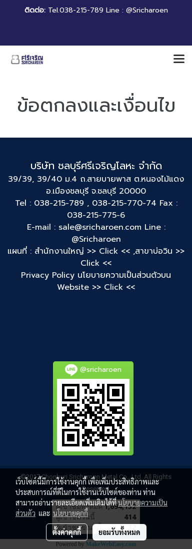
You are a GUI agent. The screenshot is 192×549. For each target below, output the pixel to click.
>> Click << (113, 287)
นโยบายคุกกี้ (70, 512)
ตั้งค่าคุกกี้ (66, 531)
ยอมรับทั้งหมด (119, 531)
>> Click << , (111, 251)
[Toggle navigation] (179, 60)
